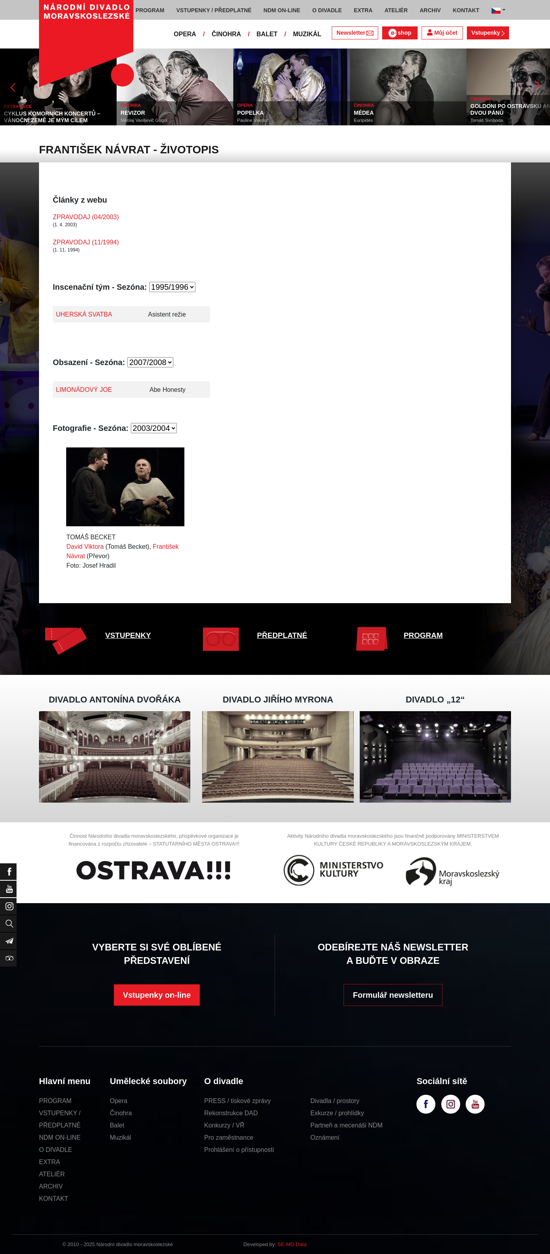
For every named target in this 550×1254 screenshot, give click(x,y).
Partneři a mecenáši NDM (346, 1125)
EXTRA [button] (363, 10)
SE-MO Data (292, 1244)
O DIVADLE (55, 1149)
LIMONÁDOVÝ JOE (84, 389)
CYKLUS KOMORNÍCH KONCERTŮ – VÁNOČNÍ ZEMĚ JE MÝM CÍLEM (52, 116)
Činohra (121, 1113)
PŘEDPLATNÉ (282, 635)
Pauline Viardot (252, 120)
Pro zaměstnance (228, 1137)
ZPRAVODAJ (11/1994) (86, 242)
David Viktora (85, 546)
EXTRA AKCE (18, 106)
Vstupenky (487, 33)
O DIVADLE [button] (327, 10)
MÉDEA (364, 113)
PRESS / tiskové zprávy (237, 1100)
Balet (117, 1125)
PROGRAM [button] (150, 10)
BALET (266, 34)
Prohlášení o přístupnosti (239, 1149)
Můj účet (442, 32)
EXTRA (49, 1162)
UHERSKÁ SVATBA (84, 314)
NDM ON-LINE (60, 1137)
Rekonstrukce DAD (231, 1113)
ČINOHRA (226, 34)
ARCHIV (51, 1186)
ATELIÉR (52, 1174)
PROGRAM (423, 635)
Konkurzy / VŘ (224, 1125)
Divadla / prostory (335, 1100)
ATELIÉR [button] (396, 10)
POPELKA (250, 113)
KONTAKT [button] (466, 10)
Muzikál (120, 1137)
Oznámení (325, 1137)
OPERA (185, 34)
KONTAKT (53, 1198)
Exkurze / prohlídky (337, 1113)
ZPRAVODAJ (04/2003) (86, 217)
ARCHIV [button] (430, 10)
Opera (118, 1100)
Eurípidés (363, 120)
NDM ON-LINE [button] (282, 10)
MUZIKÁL (307, 34)
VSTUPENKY (128, 635)
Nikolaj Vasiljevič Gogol (144, 120)
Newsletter (354, 33)
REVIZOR (133, 113)
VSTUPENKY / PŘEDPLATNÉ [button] (214, 10)
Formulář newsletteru (393, 995)
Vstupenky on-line (157, 995)
